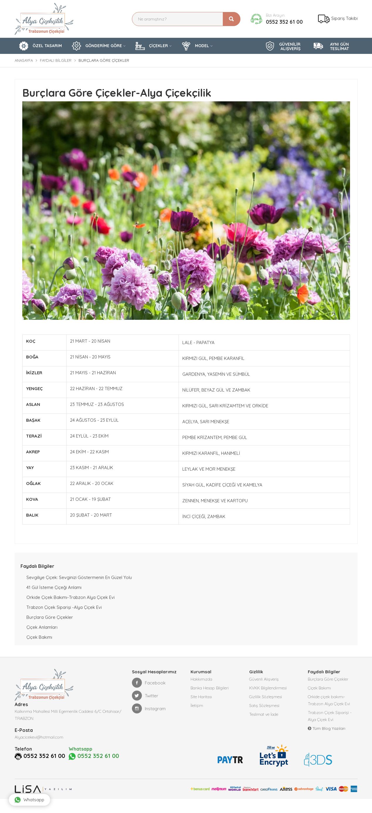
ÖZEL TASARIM (40, 46)
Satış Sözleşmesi (264, 705)
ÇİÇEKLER (151, 46)
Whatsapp (29, 799)
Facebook (149, 683)
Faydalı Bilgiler (56, 60)
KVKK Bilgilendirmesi (268, 688)
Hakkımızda (201, 679)
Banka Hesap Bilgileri (210, 688)
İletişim (197, 705)
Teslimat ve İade (263, 714)
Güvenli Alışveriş (264, 679)
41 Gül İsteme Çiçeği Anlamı (53, 587)
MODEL (195, 46)
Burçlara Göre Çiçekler (49, 617)
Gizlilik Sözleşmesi (265, 696)
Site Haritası (201, 696)
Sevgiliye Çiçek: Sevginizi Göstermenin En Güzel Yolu (79, 577)
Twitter (145, 696)
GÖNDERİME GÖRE (97, 46)
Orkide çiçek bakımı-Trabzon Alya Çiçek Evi (70, 597)
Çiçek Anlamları (41, 627)
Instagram (149, 708)
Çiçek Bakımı (39, 637)
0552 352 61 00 (284, 21)
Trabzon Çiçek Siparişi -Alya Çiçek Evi (64, 607)
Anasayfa (24, 60)
